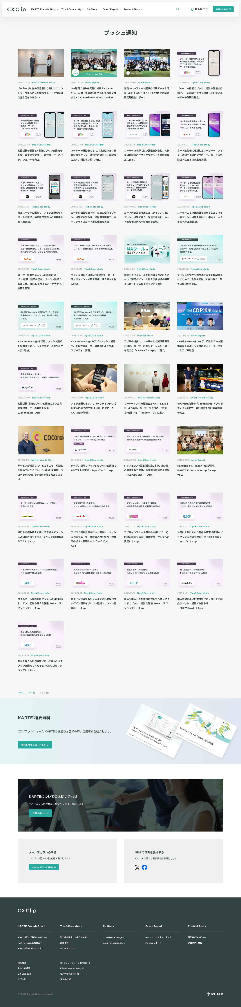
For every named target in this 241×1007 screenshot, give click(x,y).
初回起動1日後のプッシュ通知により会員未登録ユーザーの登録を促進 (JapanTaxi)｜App (40, 408)
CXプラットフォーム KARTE (75, 963)
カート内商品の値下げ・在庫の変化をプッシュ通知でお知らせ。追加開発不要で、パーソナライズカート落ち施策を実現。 (93, 217)
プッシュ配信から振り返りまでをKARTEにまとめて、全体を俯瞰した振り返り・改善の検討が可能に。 (199, 279)
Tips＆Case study (72, 9)
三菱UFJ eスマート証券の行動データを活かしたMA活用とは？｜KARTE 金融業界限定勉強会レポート (146, 93)
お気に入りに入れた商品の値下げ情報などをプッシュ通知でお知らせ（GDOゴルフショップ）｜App (200, 537)
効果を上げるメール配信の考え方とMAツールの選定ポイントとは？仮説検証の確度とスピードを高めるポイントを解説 (146, 279)
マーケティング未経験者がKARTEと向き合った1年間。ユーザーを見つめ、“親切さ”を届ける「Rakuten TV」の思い (146, 408)
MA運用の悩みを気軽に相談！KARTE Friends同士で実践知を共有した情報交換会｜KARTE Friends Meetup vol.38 (93, 93)
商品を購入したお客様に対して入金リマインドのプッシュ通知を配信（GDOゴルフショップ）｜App (146, 603)
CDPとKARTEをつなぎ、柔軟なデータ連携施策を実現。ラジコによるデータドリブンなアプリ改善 (200, 346)
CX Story (93, 9)
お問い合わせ (223, 9)
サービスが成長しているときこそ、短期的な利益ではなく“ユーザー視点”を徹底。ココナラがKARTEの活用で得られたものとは (40, 472)
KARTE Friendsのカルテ (30, 942)
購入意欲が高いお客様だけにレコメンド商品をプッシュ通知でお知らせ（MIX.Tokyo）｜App (200, 603)
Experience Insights (113, 937)
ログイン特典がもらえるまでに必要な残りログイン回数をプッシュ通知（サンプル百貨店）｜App (93, 603)
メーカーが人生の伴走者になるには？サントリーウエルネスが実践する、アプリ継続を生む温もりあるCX (40, 93)
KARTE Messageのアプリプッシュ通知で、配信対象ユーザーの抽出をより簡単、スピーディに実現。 (93, 346)
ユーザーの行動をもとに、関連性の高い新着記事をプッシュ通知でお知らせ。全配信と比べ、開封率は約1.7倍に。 (93, 155)
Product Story (133, 9)
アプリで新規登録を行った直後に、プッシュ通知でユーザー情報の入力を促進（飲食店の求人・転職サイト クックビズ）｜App (93, 539)
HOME (21, 692)
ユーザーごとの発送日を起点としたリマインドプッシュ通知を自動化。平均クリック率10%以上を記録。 (200, 217)
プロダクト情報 (195, 942)
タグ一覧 (31, 692)
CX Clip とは (24, 973)
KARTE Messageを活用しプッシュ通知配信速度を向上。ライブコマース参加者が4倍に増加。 (40, 346)
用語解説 (22, 963)
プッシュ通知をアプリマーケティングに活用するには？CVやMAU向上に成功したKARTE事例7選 (93, 408)
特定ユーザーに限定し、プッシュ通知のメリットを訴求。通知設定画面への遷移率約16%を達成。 (40, 217)
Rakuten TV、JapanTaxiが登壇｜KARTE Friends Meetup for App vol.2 (197, 470)
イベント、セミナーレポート (158, 937)
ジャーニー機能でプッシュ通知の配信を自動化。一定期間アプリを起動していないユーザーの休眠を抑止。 (200, 93)
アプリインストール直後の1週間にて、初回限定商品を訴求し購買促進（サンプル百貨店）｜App (146, 537)
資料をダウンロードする (34, 744)
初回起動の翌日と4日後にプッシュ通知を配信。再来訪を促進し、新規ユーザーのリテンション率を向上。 (40, 155)
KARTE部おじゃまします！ (30, 948)
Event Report (112, 9)
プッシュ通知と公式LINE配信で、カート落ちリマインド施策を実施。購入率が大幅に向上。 (93, 279)
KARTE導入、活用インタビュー (32, 937)
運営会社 (65, 979)
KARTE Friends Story (45, 9)
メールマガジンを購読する (44, 867)
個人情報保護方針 (69, 973)
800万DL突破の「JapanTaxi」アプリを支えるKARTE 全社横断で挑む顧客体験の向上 (200, 408)
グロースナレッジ (68, 948)
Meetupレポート (153, 942)
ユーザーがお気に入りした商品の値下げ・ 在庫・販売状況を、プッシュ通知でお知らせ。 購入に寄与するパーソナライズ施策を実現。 (41, 281)
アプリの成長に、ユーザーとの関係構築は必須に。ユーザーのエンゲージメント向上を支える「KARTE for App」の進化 (146, 346)
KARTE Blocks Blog (72, 968)
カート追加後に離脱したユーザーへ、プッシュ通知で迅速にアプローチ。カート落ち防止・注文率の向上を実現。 (200, 155)
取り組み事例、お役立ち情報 (73, 937)
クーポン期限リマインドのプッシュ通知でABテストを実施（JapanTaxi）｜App (93, 468)
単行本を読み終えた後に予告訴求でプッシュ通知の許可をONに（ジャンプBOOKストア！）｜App (40, 537)
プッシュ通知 (44, 692)
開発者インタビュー (197, 937)
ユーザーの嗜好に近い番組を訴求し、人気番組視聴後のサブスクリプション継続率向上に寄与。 (146, 155)
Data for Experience (114, 942)
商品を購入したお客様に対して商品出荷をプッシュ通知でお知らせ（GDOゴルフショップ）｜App (40, 666)
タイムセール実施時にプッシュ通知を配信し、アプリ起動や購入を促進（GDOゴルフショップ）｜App (40, 603)
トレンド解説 (24, 968)
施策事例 (64, 942)
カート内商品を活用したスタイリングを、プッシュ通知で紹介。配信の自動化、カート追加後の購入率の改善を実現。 (146, 217)
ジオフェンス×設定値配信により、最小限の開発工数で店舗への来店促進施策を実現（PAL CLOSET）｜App (146, 470)
